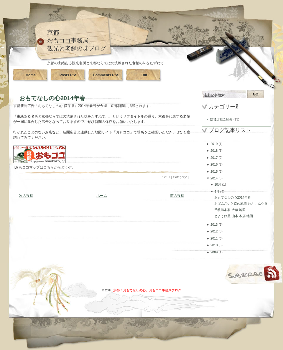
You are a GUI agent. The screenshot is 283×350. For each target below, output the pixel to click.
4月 (217, 191)
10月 (218, 184)
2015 (214, 171)
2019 (214, 144)
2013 (214, 224)
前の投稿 (177, 196)
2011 (214, 238)
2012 (214, 231)
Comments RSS (106, 75)
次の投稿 (26, 196)
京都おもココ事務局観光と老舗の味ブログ (76, 40)
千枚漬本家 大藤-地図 (230, 210)
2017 (214, 157)
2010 (214, 245)
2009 (214, 252)
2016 (214, 164)
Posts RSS (69, 75)
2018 (214, 150)
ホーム (101, 196)
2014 (214, 178)
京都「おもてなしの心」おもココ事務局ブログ (147, 290)
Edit (144, 75)
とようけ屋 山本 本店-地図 (233, 216)
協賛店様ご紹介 (221, 119)
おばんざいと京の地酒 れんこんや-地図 (243, 203)
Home (30, 75)
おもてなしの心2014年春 (52, 98)
